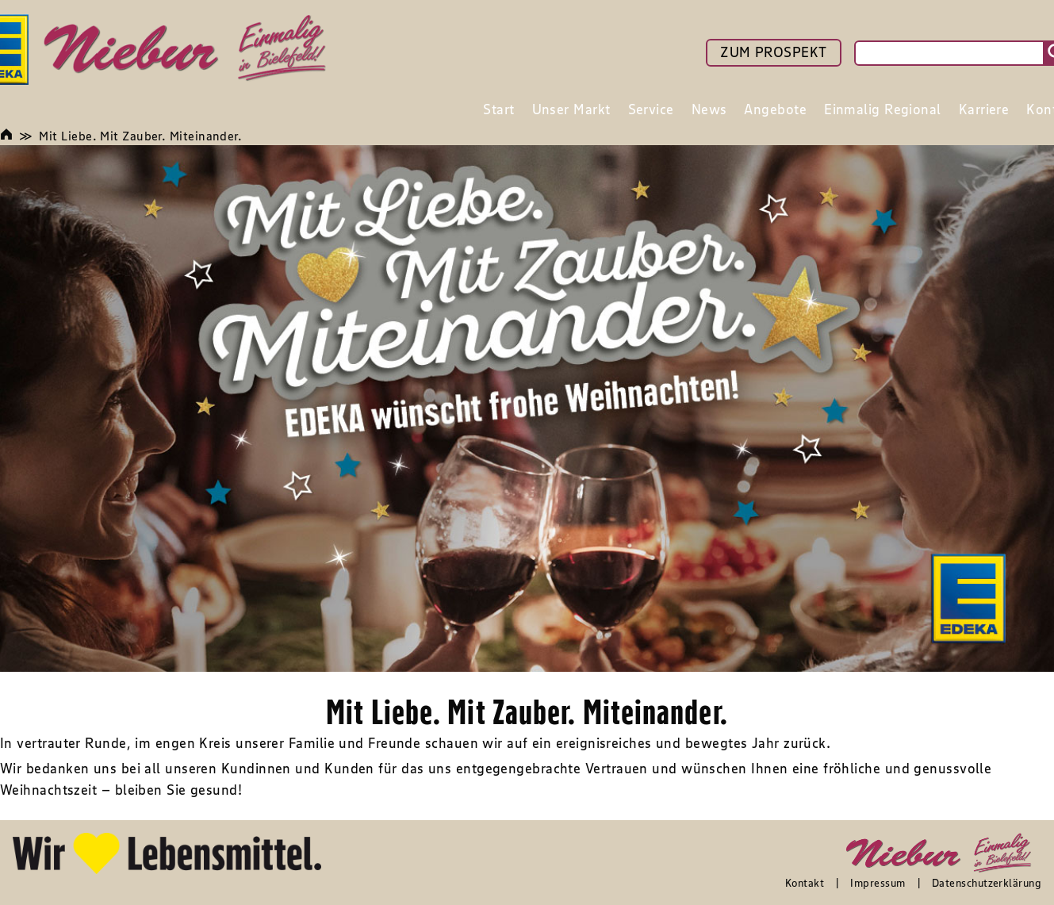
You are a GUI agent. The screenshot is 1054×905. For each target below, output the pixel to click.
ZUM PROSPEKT (773, 52)
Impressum (877, 883)
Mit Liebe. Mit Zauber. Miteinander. (140, 136)
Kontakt (804, 883)
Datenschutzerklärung (986, 883)
